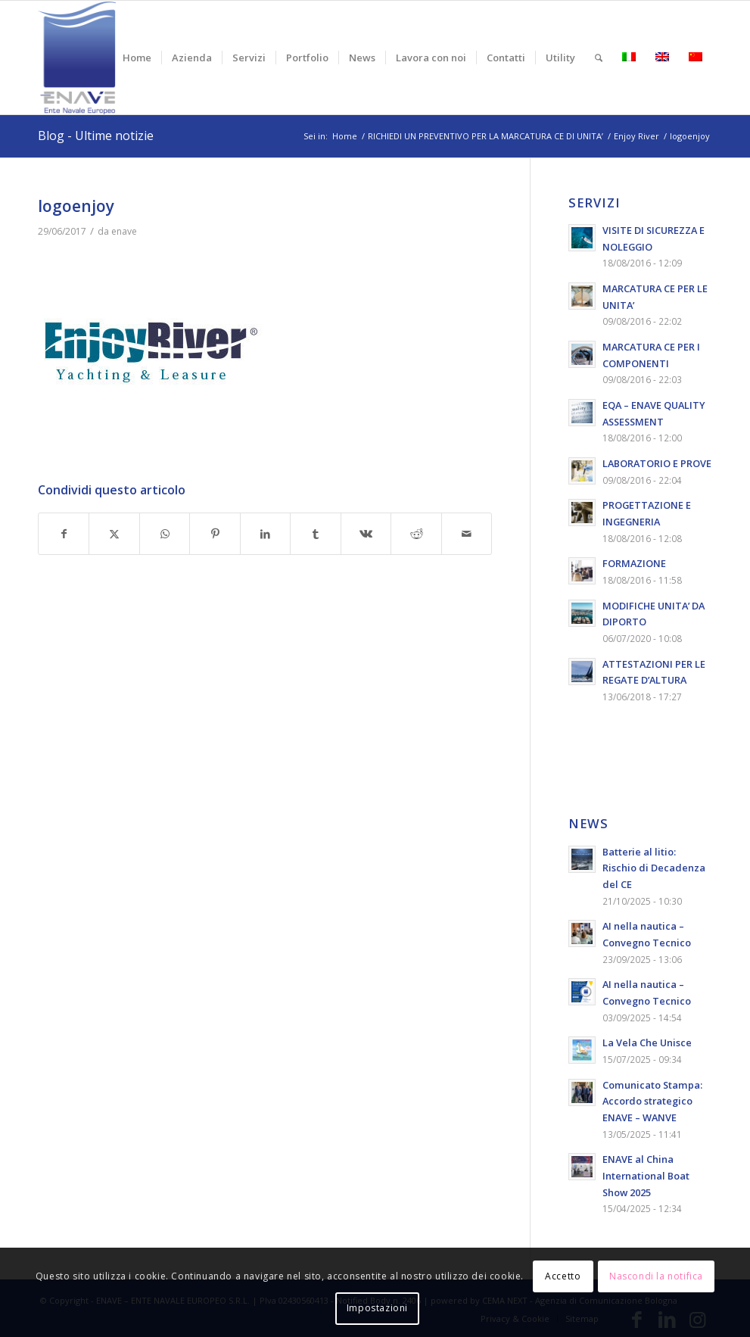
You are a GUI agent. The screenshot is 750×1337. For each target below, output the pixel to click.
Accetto (562, 1276)
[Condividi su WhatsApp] (164, 534)
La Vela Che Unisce (647, 1042)
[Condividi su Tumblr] (315, 534)
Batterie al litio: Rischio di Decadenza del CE (653, 868)
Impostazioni (377, 1307)
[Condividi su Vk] (366, 534)
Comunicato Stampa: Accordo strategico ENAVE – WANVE (652, 1101)
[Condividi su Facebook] (64, 534)
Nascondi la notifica (656, 1276)
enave (124, 231)
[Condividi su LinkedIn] (265, 534)
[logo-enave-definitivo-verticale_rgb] (77, 57)
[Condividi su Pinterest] (214, 534)
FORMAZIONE (634, 563)
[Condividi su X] (113, 534)
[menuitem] (137, 57)
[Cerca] (598, 57)
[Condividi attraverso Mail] (467, 534)
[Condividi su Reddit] (415, 534)
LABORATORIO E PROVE (656, 463)
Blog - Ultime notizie (96, 135)
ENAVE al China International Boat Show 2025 (645, 1175)
